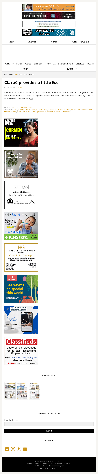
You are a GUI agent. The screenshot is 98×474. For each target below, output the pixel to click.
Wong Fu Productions (64, 112)
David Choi (31, 110)
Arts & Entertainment (21, 108)
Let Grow (88, 110)
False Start (52, 110)
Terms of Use (55, 468)
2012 (15, 110)
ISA (72, 110)
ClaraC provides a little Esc (31, 82)
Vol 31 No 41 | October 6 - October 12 (41, 112)
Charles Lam (22, 110)
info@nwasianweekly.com (55, 466)
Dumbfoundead (41, 110)
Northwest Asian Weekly (49, 52)
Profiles (32, 108)
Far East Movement (63, 110)
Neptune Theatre (10, 112)
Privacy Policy (43, 468)
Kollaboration (79, 110)
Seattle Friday (22, 112)
